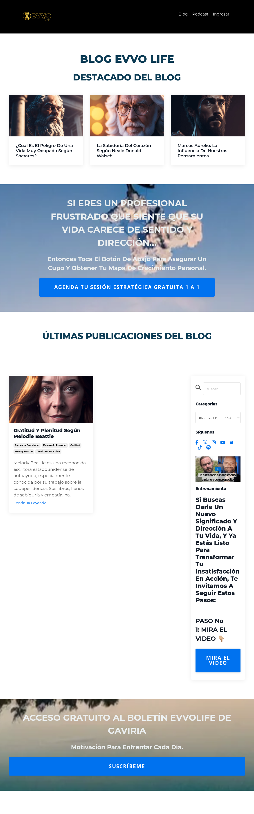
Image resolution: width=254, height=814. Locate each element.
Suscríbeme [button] (127, 766)
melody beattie (24, 456)
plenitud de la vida (48, 456)
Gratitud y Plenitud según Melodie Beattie (49, 435)
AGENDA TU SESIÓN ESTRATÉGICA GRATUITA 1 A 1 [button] (127, 287)
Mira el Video (218, 661)
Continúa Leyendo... (31, 507)
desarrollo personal (54, 449)
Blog (182, 14)
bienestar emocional (27, 449)
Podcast (200, 14)
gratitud (75, 449)
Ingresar (221, 14)
